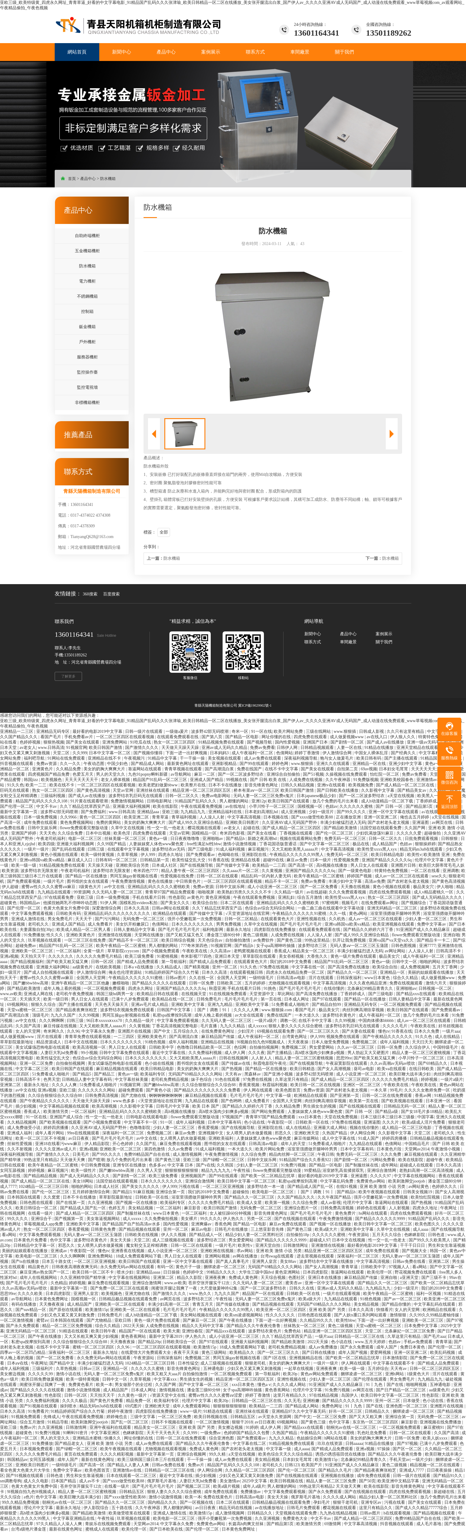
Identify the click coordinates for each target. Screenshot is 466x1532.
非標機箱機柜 (87, 402)
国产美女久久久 (175, 903)
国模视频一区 (310, 806)
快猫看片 (384, 1309)
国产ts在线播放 (25, 1261)
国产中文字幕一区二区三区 (325, 844)
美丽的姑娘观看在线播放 (431, 972)
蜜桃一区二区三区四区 (94, 1347)
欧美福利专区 (153, 1074)
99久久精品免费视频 (21, 1502)
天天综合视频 (274, 1277)
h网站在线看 (336, 1438)
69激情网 (333, 1524)
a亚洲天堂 (410, 1277)
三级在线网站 (319, 731)
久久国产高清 (28, 1026)
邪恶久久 (283, 1133)
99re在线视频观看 (83, 1133)
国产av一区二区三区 (403, 1299)
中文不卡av (47, 806)
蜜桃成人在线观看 (102, 1529)
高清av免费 (375, 881)
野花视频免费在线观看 (416, 1272)
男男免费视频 (229, 924)
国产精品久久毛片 (335, 1470)
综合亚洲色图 (222, 1438)
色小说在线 (255, 1122)
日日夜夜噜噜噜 (185, 838)
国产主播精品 (280, 1052)
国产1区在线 (275, 1358)
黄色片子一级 (189, 1267)
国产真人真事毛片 (233, 1261)
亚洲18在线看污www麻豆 (59, 1143)
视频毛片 (350, 903)
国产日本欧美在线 (166, 1529)
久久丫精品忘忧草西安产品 (85, 806)
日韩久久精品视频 (298, 785)
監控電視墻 (87, 387)
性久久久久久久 (281, 1315)
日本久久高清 (137, 908)
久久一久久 (71, 763)
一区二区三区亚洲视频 (223, 1186)
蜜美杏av (294, 1283)
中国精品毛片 (417, 1143)
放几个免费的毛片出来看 (335, 801)
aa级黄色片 (83, 967)
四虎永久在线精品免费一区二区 (295, 972)
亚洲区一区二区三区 (362, 1085)
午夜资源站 (359, 1235)
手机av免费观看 (419, 1342)
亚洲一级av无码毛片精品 (430, 742)
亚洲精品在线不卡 (105, 758)
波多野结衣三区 (313, 945)
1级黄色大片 (90, 887)
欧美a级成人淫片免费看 (424, 1122)
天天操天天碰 (101, 865)
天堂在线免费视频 (341, 1117)
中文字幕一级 (279, 1095)
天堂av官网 (123, 790)
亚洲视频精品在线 (306, 1358)
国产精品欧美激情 (341, 828)
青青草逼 (161, 817)
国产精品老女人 (70, 1443)
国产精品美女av (412, 790)
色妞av (331, 806)
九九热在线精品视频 (338, 1513)
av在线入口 (377, 737)
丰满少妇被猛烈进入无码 (343, 822)
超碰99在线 (274, 860)
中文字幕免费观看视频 (32, 913)
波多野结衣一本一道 (266, 1186)
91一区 (167, 1122)
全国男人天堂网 (91, 978)
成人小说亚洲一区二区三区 (272, 887)
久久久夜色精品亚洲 (368, 983)
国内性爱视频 (288, 742)
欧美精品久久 (242, 1352)
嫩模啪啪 (121, 983)
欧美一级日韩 (56, 999)
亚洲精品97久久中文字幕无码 (299, 1411)
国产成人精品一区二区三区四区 (292, 828)
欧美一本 (104, 1384)
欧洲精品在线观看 (170, 913)
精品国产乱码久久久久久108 (42, 801)
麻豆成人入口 (80, 860)
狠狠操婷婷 (425, 844)
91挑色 (270, 988)
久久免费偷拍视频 (161, 1218)
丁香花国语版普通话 (278, 844)
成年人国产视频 (353, 1352)
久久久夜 (256, 1052)
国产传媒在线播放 (233, 1304)
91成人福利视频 (231, 849)
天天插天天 (31, 999)
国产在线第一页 (71, 1202)
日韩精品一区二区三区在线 (359, 1336)
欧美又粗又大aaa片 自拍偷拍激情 (178, 1374)
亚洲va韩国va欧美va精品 (43, 860)
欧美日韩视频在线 (211, 1417)
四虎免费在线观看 (311, 737)
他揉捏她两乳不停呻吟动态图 (70, 903)
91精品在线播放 (379, 747)
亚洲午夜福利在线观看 (110, 1427)
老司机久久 (39, 924)
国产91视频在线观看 (39, 1406)
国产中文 (162, 1031)
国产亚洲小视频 (279, 1074)
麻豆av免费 (297, 860)
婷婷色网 (280, 763)
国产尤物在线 (134, 1095)
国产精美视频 (197, 967)
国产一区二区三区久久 (318, 1031)
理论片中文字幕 (39, 1508)
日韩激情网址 (296, 1245)
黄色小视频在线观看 (59, 854)
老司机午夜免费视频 (75, 994)
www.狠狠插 (345, 731)
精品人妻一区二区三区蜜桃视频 (421, 1052)
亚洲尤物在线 (138, 1293)
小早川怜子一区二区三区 (272, 806)
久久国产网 (415, 828)
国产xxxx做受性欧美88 (312, 817)
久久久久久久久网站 (97, 1090)
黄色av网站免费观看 (319, 1374)
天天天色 (47, 833)
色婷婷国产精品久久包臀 (247, 1433)
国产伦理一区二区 (17, 806)
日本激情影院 (395, 1358)
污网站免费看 (383, 1160)
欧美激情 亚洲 (437, 854)
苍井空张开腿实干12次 (209, 1283)
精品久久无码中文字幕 (203, 1326)
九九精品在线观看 (54, 892)
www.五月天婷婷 (370, 1342)
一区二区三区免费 (175, 1417)
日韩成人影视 (372, 731)
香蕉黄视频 (250, 1085)
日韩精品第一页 (155, 860)
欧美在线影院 (166, 806)
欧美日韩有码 (369, 758)
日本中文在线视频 (81, 1042)
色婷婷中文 (194, 1272)
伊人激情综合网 (337, 753)
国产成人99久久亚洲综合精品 (196, 822)
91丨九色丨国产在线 (385, 1384)
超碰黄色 (9, 903)
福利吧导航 (35, 758)
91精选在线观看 (74, 1331)
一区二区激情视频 (17, 1320)
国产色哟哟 (232, 1101)
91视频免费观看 (26, 1417)
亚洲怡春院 (193, 1331)
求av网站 (245, 1251)
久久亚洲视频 (101, 1202)
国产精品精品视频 (40, 1176)
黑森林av (253, 1074)
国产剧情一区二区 (347, 742)
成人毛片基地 (429, 1524)
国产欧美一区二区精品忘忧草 (268, 1176)
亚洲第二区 (11, 1085)
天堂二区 (62, 753)
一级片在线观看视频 (342, 1293)
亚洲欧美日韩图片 (243, 822)
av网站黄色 (419, 1186)
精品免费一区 (139, 1400)
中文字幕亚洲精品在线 (74, 1518)
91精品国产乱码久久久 (196, 801)
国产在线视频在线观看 (360, 1106)
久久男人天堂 (150, 1170)
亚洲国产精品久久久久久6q (387, 860)
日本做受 (412, 1400)
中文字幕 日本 (180, 1165)
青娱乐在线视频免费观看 (108, 1524)
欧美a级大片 (327, 1229)
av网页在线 (443, 822)
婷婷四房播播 (56, 1127)
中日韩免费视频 (96, 1165)
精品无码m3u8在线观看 (421, 849)
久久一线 (338, 913)
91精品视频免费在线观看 (221, 742)
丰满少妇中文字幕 (345, 881)
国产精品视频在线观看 (140, 1229)
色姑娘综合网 (310, 1438)
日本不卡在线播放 (225, 785)
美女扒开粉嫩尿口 (133, 924)
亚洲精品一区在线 (369, 763)
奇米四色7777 (146, 870)
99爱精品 (312, 1170)
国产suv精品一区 (31, 1309)
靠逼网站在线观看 (145, 769)
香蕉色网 (223, 1224)
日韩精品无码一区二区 (405, 1106)
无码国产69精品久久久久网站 (195, 1074)
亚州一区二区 (225, 967)
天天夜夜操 (299, 1042)
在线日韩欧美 (422, 1069)
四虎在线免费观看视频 (390, 892)
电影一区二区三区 (85, 838)
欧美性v (414, 854)
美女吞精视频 (292, 956)
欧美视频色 (52, 779)
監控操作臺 (87, 372)
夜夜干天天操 (187, 1352)
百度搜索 (111, 594)
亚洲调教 (451, 870)
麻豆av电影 (202, 1229)
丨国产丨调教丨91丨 (212, 1010)
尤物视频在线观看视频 (289, 983)
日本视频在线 (276, 817)
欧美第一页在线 (364, 1101)
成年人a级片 (254, 1486)
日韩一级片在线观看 (144, 731)
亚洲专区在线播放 (130, 1165)
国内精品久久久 (163, 1502)
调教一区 (288, 1020)
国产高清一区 (301, 865)
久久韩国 (225, 1165)
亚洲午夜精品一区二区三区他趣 (81, 983)
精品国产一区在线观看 (263, 1293)
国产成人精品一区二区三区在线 (405, 785)
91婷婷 (252, 1427)
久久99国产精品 (112, 844)
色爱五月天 (84, 774)
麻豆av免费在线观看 (288, 1224)
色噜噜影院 (141, 1127)
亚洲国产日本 (316, 742)
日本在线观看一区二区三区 (132, 1475)
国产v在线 (205, 1165)
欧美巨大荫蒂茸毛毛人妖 (442, 865)
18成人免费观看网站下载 (139, 1256)
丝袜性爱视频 (20, 1143)
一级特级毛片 (262, 978)
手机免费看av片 (79, 737)
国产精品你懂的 (397, 1304)
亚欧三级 (170, 812)
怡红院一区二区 (385, 774)
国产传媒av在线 (236, 1063)
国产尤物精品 (99, 1320)
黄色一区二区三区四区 (100, 817)
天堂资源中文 (262, 994)
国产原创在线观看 (66, 1309)
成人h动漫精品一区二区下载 (387, 801)
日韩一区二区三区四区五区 (435, 1368)
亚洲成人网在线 (39, 994)
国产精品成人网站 (148, 763)
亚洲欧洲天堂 (307, 1133)
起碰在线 (252, 828)
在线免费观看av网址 (380, 903)
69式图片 (134, 1406)
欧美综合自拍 (206, 903)
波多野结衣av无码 (169, 849)
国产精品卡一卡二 (434, 940)
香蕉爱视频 (209, 1127)
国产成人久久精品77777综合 (421, 1508)
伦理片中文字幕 (430, 860)
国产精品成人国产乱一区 (310, 1186)
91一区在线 (261, 731)
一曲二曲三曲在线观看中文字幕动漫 (331, 908)
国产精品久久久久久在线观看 (159, 983)
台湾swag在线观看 (277, 1256)
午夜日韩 (325, 1154)
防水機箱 (108, 178)
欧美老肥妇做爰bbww (158, 785)
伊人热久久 (234, 1218)
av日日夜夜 (79, 1138)
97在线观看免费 (60, 897)
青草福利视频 (184, 817)
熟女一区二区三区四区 (175, 742)
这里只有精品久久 (290, 1395)
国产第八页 (212, 737)
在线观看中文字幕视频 (128, 849)
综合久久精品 (406, 978)
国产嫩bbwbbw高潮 (31, 983)
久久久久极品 (75, 1400)
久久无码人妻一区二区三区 (117, 892)
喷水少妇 (126, 1272)
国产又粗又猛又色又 (185, 935)
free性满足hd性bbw (204, 844)
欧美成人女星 (250, 1202)
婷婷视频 (430, 1079)
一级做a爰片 (177, 731)
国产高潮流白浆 (220, 769)
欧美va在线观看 (392, 1069)
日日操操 (172, 1272)
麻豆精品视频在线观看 (117, 1069)
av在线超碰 (316, 892)
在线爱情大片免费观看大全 (146, 1352)
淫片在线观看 (321, 978)
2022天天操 (133, 1326)
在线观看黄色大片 (278, 919)
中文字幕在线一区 (309, 967)
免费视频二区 (365, 1042)
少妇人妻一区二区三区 (426, 919)
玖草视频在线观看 (45, 940)
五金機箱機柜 (87, 251)
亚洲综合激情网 (382, 1170)
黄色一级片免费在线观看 (353, 956)
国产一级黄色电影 (355, 870)
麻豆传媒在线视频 (60, 1026)
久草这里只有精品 (292, 1079)
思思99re (344, 1058)
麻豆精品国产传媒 (218, 1036)
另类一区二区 (260, 1218)
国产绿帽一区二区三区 (224, 1160)
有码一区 (165, 1267)
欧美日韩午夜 (104, 1331)
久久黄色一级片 (133, 1395)
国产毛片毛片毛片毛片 (301, 924)
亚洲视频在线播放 (338, 1475)
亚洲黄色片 (43, 769)
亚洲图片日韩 (404, 865)
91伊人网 (109, 903)
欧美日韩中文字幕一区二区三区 (247, 1181)
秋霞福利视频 (275, 1085)
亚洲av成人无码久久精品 (224, 747)
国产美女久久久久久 (141, 1186)
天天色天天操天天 (112, 1004)
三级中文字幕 (143, 1417)
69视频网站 (18, 1004)
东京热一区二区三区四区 (375, 1422)
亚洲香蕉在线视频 (128, 1251)
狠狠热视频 (53, 742)
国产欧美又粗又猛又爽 (67, 961)
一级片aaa (451, 1031)
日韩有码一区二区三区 (116, 860)
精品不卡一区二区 (282, 881)
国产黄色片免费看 (107, 1400)
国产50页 (367, 1481)
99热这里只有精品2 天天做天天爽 (55, 1160)
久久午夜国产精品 (334, 1197)
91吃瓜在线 (141, 742)
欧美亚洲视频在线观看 (394, 924)
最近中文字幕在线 (169, 1052)
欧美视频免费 (361, 785)
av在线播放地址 (270, 1508)
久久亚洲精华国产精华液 (83, 1277)
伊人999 (148, 854)
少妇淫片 (246, 1031)
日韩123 (292, 1465)
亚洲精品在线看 (246, 860)
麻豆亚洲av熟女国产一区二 (45, 1272)
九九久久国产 (64, 1015)
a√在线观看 (431, 812)
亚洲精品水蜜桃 (88, 1438)
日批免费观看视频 (422, 838)
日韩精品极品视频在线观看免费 (128, 1299)
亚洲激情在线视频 (115, 935)
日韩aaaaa (354, 1443)
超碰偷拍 (433, 833)
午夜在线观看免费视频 (202, 806)
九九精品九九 (193, 812)
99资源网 (82, 892)
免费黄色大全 (296, 1518)
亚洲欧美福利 (221, 1138)
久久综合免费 (71, 833)
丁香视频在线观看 (296, 833)
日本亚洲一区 (439, 1101)
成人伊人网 (235, 1052)
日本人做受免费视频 (330, 1042)
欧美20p (291, 1374)
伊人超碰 (11, 887)
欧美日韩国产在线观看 (289, 801)
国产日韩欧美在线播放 (338, 790)
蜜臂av (42, 1320)
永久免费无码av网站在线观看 (127, 1267)
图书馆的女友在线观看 (88, 881)
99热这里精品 (318, 940)
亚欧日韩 (123, 1320)
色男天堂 (51, 1079)
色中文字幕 (61, 1240)
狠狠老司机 (256, 1363)
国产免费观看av (201, 854)
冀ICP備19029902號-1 (255, 705)
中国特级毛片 (446, 1047)
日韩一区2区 (103, 961)
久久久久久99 (41, 1374)
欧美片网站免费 (289, 731)
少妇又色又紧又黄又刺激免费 (68, 1315)
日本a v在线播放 (139, 967)
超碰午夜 (435, 1160)
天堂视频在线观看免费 (296, 1513)
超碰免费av (26, 945)
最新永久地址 (239, 929)
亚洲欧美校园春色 (397, 779)
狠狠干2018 (242, 1422)
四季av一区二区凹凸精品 (23, 1352)
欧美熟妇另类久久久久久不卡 (245, 892)
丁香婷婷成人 (429, 801)
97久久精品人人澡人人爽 (59, 1524)
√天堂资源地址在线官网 (248, 913)
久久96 (73, 1031)
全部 (164, 532)
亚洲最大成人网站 (331, 1127)
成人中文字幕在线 (339, 1138)
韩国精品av (30, 903)
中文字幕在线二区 (250, 1443)
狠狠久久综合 (44, 1004)
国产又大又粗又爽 (366, 1417)
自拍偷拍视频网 (264, 1047)
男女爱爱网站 (322, 1047)
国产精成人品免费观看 (138, 961)
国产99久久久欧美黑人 (430, 1240)
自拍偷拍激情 (238, 940)
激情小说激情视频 (240, 844)
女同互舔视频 (13, 1170)
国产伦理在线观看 (370, 1379)
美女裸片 (190, 1218)
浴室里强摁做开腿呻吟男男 (395, 913)
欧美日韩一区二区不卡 (93, 1272)
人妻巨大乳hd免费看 (59, 1052)
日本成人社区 (165, 865)
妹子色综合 (202, 1079)
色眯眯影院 (415, 1235)
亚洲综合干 (42, 1218)
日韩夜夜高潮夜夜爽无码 (75, 1267)
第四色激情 (155, 1149)
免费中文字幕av (432, 924)
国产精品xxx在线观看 (416, 994)
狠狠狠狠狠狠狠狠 (182, 1170)
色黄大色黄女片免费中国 (66, 908)
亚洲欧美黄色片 (81, 935)
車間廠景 (348, 642)
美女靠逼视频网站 (103, 1218)
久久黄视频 (273, 870)
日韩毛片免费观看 (304, 1508)
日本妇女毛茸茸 (394, 769)
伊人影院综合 (97, 1508)
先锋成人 (51, 1417)
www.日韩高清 (51, 747)
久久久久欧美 (31, 1293)
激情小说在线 (69, 1374)
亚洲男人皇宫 (265, 1261)
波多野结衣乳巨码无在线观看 (136, 796)
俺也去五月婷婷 (415, 817)
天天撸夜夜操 (52, 1304)
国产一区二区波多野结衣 (241, 774)
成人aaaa (421, 1229)
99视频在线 (237, 779)
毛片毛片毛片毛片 (241, 999)
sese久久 (439, 876)
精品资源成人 (49, 1042)
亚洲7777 (427, 945)
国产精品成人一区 (206, 1235)
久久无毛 (292, 1400)
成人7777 (8, 1186)
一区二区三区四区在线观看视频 (125, 737)
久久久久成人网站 (290, 1384)
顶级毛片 (40, 1015)
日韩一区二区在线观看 (217, 876)
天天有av (234, 1074)
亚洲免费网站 (115, 742)
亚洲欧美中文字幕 (188, 1004)
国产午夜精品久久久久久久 (388, 1036)
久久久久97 (381, 1176)
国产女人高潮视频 (334, 1069)
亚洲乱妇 (287, 897)
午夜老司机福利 (51, 838)
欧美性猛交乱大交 (189, 860)
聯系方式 (312, 642)
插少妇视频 (26, 1106)
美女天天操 (121, 1240)
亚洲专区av (371, 1502)
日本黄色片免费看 (31, 1240)
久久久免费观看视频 (348, 892)
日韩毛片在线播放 (232, 1229)
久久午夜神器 (338, 779)
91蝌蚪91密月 (76, 1433)
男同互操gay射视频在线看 (134, 876)
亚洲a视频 (9, 956)
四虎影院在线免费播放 (275, 929)
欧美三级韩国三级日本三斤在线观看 (151, 1459)
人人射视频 (400, 1208)
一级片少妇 (423, 1459)
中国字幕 (425, 1117)
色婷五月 (117, 1208)
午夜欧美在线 (195, 951)
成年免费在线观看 (41, 822)
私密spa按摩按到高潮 (173, 1015)
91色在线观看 (228, 1079)
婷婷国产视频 (360, 876)
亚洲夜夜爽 (216, 1277)
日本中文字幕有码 (225, 1122)
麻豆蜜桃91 (434, 1427)
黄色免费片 (346, 1213)
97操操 (384, 1449)
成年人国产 (387, 1347)
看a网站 (9, 1235)
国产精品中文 (62, 1363)
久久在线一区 (202, 978)
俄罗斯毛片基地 (162, 1481)
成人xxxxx (257, 1026)
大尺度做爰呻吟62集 (219, 1288)
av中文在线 (115, 887)
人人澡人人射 (212, 817)
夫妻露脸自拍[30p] (37, 929)
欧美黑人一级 (430, 796)
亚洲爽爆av (202, 1224)
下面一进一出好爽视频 (187, 753)
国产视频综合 (414, 903)
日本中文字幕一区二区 (110, 753)
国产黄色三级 (290, 940)
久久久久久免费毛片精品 (99, 956)
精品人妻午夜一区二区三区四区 (191, 870)
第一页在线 (272, 999)
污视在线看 (190, 1186)
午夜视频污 (135, 758)
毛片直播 (209, 1026)
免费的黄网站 (109, 822)
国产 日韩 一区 (390, 806)
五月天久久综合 (387, 1235)
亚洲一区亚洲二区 (381, 817)
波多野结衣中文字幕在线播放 (327, 1261)
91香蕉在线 (218, 860)
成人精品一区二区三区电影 (407, 1127)
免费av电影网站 (216, 796)
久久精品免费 (69, 769)
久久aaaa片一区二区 (241, 870)
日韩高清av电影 (292, 978)
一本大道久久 (308, 1015)
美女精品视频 (141, 1208)
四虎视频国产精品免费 (49, 774)
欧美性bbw (345, 1320)
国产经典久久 (404, 753)
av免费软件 (264, 940)
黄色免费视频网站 (77, 822)
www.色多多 (124, 1101)
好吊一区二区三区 (346, 1411)
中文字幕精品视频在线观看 (64, 1106)
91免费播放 (34, 935)
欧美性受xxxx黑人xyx (377, 849)
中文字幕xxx (166, 1379)
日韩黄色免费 (104, 1229)
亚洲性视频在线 (312, 919)
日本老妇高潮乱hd (262, 812)
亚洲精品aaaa (148, 1272)
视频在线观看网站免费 (301, 838)
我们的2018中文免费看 (291, 961)
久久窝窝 (52, 1197)
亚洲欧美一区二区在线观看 (120, 1304)
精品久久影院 (190, 1277)
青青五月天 (203, 1304)
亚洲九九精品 (220, 1004)
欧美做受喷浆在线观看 (129, 1513)
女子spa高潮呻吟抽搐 (276, 945)
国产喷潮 (96, 1160)
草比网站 (285, 994)
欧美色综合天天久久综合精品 (286, 1454)
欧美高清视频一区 (90, 1047)
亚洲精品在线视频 (218, 1042)
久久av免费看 (181, 1149)
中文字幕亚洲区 (106, 1433)
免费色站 (293, 1331)
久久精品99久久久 (317, 1320)
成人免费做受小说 (24, 1127)
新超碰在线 (445, 1491)
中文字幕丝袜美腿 (132, 1079)
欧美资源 (10, 870)
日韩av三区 (90, 1368)
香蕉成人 (282, 951)
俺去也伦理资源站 (125, 972)
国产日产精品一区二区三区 (401, 1390)
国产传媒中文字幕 (233, 865)
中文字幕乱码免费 (337, 1181)
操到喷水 (69, 1406)
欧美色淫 (122, 833)
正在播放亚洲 (349, 817)
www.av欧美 (11, 994)
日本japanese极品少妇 (317, 796)
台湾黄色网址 (295, 1036)
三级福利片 (43, 1368)
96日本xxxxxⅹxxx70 (104, 1020)
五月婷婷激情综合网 (91, 1192)
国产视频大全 (415, 1251)
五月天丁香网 (445, 967)
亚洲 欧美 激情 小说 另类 (383, 1186)
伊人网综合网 (363, 1133)
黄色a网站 (359, 913)
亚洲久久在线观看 (333, 763)
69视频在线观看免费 (276, 1031)
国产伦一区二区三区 (335, 833)
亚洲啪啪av (213, 838)
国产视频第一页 (69, 1218)
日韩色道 (437, 1235)
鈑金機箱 (87, 326)
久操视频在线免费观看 (346, 774)
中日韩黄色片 (189, 881)
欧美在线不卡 (62, 785)
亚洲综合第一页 (171, 1192)
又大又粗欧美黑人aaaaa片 (295, 849)
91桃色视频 (156, 1042)
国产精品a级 (387, 1111)
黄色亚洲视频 (218, 897)
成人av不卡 (90, 1481)
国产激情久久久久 (142, 747)
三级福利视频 (53, 796)
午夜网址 (449, 1208)
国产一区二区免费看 (319, 887)
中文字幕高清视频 (244, 817)
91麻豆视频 (143, 1192)
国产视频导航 (260, 742)
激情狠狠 (398, 1315)
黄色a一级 (159, 838)
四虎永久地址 (171, 854)
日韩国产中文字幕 (174, 1010)
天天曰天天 (422, 1042)
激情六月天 (437, 983)
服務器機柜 (87, 357)
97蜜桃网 (331, 903)
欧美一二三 (37, 785)
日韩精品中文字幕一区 (34, 1245)
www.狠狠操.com (277, 1010)
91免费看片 (38, 1411)
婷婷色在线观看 (372, 1208)
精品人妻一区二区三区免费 (331, 1481)
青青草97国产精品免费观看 (170, 892)
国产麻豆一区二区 (200, 1320)
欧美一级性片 (84, 1170)
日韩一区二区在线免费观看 (387, 1095)
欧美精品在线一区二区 (173, 999)
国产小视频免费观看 (161, 951)
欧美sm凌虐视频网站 (244, 1315)
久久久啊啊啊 (52, 1020)
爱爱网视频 (381, 1352)
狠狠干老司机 (346, 1502)
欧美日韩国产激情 (106, 747)
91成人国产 (369, 1138)
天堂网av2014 (416, 1149)
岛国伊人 (350, 1395)
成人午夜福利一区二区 (253, 753)
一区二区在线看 (426, 870)
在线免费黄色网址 (218, 1031)
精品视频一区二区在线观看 (435, 1465)
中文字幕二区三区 (32, 1069)
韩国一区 (439, 1251)
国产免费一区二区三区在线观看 (120, 1288)
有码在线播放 (24, 1304)
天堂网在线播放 (149, 935)
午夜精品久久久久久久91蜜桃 (300, 913)
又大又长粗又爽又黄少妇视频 (91, 1336)
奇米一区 (240, 731)
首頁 (72, 178)
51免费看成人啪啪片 (291, 1004)
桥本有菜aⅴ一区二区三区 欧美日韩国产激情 (274, 790)
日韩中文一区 (405, 961)
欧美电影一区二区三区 (273, 1192)
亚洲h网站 (395, 1374)
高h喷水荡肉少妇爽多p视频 (320, 1052)
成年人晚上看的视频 (62, 988)
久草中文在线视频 (128, 828)
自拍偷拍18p (298, 1235)
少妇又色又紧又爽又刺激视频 (254, 1368)
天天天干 (84, 919)
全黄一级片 (95, 951)
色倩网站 (284, 753)
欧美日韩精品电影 (388, 854)
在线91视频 (347, 1186)
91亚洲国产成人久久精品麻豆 (423, 929)
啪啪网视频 (417, 1384)
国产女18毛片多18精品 (422, 1111)
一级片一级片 (37, 849)
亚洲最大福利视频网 (132, 806)
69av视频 (369, 769)
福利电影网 (213, 929)
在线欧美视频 (109, 967)
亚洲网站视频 (218, 1256)
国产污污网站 (108, 919)
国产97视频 (407, 1443)
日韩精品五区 (243, 1417)
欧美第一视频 (278, 1202)
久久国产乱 (147, 1143)
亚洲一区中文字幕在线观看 (394, 812)
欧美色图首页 (288, 1090)
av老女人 (28, 747)
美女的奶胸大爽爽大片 (105, 769)
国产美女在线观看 (83, 742)
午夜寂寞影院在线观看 (347, 1063)
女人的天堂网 (28, 1031)
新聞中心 (312, 634)
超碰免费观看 (131, 1090)
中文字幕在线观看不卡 (394, 1363)
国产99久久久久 (352, 812)
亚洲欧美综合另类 (133, 865)
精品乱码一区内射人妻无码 (266, 876)
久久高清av (221, 951)
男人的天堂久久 (111, 774)
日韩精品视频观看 (317, 747)
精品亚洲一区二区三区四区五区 (202, 790)
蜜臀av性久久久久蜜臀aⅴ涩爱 (215, 1395)
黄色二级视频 (256, 935)
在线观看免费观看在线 (178, 737)
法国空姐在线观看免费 (381, 828)
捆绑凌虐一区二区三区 (225, 1267)
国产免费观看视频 (24, 881)
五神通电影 (214, 1368)
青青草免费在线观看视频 (88, 1036)
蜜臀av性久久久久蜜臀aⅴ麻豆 (48, 887)
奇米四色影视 (233, 833)
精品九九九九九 (216, 1170)
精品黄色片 (39, 1267)
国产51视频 (313, 774)
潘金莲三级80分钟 (224, 935)
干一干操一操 (193, 758)
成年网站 (389, 1165)
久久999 (80, 753)
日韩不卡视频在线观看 (172, 1422)
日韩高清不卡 (449, 951)
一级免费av (211, 1433)
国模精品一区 (205, 833)
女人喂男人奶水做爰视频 (249, 1133)
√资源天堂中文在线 (168, 1395)
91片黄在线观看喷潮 (89, 801)
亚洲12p (258, 801)
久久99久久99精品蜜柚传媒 (434, 1315)
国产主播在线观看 (401, 758)
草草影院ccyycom (123, 951)
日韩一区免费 (202, 983)
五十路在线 (122, 1508)
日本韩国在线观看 (24, 1197)
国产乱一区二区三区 (130, 1422)
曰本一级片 (321, 860)
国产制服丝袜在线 (362, 1165)
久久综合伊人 (418, 1047)
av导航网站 (181, 774)
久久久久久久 (61, 956)
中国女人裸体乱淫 (372, 753)
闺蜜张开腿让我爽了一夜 (174, 1288)
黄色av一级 (128, 1074)
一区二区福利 (69, 951)
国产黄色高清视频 (94, 790)
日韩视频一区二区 (435, 988)
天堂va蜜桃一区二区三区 (30, 1010)
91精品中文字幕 (163, 758)
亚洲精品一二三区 (17, 731)
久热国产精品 (335, 1133)
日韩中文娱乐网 (43, 828)
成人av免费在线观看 (263, 758)
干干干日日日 (413, 1245)
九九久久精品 (233, 1026)
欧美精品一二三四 (269, 865)
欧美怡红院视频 (426, 1197)
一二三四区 (125, 1036)
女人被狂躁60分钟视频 (231, 1213)
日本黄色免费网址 (52, 1299)
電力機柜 (87, 281)
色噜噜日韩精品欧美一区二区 (204, 1047)
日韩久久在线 (302, 1288)
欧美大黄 (171, 1331)
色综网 (241, 1047)
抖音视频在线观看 (17, 763)
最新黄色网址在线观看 (188, 763)
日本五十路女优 (57, 1261)
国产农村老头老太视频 (389, 822)
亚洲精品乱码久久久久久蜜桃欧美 (159, 887)
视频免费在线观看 (343, 1036)
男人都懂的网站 (234, 801)
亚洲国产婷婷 (24, 833)
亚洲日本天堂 (228, 956)
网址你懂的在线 (277, 737)
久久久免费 (391, 1154)
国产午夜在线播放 (236, 1320)
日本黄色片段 (390, 1149)
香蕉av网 (423, 1095)
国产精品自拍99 (327, 1004)
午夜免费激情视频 (128, 881)
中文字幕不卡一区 (141, 1122)
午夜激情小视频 (446, 1149)
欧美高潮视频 (105, 1106)
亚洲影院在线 (255, 854)
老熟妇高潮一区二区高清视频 (426, 1170)
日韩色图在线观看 (37, 1202)
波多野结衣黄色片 (339, 1015)
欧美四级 (46, 844)
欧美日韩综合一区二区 (36, 1208)
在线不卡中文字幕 (282, 769)
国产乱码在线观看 (69, 849)
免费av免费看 (262, 747)
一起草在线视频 (299, 1368)
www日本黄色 (377, 978)
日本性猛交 (188, 1363)
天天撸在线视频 (356, 887)
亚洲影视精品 (225, 763)
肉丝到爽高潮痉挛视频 (363, 1010)
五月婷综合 (378, 1368)
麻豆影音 (193, 1208)
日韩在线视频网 (234, 1058)
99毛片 (396, 1090)
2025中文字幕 (255, 1481)
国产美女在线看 (262, 833)
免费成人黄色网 (244, 1277)
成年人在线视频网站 (39, 1277)
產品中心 (88, 178)
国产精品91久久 (448, 1475)
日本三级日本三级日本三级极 (388, 1117)
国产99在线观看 (255, 763)
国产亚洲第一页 (345, 1095)
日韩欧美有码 (69, 913)
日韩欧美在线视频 (142, 1235)
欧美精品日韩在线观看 (158, 994)
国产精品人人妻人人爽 (128, 1465)
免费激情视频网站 (128, 801)
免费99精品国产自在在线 (147, 1154)
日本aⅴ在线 (18, 1363)
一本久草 (379, 1090)
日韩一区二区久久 (182, 796)
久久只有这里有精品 (406, 731)
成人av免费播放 (323, 1347)
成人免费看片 (101, 924)
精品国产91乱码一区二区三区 (160, 779)
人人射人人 (262, 1058)
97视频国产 (233, 1117)
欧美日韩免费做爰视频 (42, 1379)
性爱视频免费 (347, 860)
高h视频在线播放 (332, 865)
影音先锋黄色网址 (262, 785)
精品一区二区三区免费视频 (67, 1326)
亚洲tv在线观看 (331, 785)
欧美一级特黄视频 (98, 854)
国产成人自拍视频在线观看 (49, 972)
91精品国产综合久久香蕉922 (306, 1160)
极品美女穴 (424, 887)
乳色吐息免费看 (372, 1433)
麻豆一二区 (205, 774)
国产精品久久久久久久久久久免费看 (208, 1090)
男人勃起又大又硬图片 (368, 1052)
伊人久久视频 (174, 1235)
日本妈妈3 (220, 753)
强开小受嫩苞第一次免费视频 (195, 919)
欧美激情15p (96, 1309)
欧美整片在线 (194, 785)
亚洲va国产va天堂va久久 (392, 940)
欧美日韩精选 (303, 1069)
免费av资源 (47, 763)
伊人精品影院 (97, 1143)
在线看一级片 (41, 1213)
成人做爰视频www (347, 737)
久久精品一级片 (289, 892)
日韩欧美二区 (230, 983)
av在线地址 (236, 806)
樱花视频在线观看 (205, 828)
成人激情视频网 (188, 1154)
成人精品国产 (385, 844)
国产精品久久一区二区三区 (352, 972)
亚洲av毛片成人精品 (150, 1004)
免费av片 (28, 1427)
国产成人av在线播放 (386, 742)
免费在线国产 (250, 769)
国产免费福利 (94, 812)
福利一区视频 (429, 1293)
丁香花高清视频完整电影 (175, 1026)
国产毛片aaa (435, 1336)
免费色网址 (333, 1406)
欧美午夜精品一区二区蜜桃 (319, 876)
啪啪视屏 (206, 892)
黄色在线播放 (161, 881)
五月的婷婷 (256, 983)
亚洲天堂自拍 (268, 1245)
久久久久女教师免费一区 (427, 1090)
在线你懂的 (335, 988)
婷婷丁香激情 (308, 753)
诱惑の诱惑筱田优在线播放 (340, 1454)
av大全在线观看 (250, 1015)
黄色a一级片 (437, 763)
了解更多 (68, 676)
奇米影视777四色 (197, 956)
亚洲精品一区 (393, 972)
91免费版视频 (365, 779)
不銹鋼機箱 (87, 296)
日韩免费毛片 (209, 999)
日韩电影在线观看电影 (147, 1117)
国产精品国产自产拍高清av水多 (131, 1224)
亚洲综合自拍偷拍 (284, 774)
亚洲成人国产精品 (207, 779)
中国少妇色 (118, 763)
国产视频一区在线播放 (137, 1202)
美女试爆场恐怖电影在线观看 (43, 1047)
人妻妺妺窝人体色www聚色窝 (157, 844)
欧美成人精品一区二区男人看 (84, 929)
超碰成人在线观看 (417, 1165)
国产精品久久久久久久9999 (380, 1218)
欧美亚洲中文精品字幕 (398, 1481)
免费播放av (251, 1491)
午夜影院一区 (280, 1122)
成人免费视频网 (415, 967)
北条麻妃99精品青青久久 (370, 988)
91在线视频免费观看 (228, 994)
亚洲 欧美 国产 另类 (327, 1309)
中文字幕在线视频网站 (415, 1176)
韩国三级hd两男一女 (115, 994)
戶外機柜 (87, 342)
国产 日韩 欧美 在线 (268, 779)
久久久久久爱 (409, 833)
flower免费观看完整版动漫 (84, 828)
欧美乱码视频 (443, 1352)
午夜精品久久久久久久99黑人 (297, 854)
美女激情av (230, 1481)
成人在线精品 (448, 1036)
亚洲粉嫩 (312, 1400)
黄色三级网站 (214, 1352)
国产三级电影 (201, 849)
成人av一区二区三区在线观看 (402, 876)
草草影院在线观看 (260, 956)
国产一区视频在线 (197, 1502)
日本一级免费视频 (41, 817)
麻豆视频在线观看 (421, 1154)
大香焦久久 (318, 956)
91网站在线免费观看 (67, 758)
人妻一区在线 (350, 747)
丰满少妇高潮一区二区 (169, 1304)
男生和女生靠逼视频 (446, 1245)
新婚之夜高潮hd (263, 838)
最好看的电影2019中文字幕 (98, 731)
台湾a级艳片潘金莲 (29, 1529)
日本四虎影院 (316, 1272)
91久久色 (15, 785)
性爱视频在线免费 (177, 876)
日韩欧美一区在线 (312, 1122)
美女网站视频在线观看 (201, 1315)
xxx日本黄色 (310, 1117)
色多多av (157, 1165)
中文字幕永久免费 (98, 1031)
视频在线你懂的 (365, 1127)
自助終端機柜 (87, 235)
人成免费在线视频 (306, 779)
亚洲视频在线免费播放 (441, 1422)
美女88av (288, 1261)
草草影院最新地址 (17, 1042)
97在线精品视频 (324, 1395)
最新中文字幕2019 (166, 1336)
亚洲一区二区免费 (37, 1063)
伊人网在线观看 (258, 1090)
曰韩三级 (97, 849)
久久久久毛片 (395, 1026)
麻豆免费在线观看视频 (181, 1143)
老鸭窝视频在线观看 (253, 951)
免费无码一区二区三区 (345, 838)
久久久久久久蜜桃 (356, 806)
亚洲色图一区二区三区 (407, 1406)
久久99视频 (89, 1015)
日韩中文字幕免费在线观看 (124, 1052)
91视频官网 (76, 747)
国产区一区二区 (408, 1449)
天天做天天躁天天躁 (180, 747)
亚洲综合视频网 (192, 1454)
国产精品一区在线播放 (86, 876)
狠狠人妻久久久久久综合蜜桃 (296, 1026)
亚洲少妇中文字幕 (406, 763)
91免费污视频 (294, 1165)
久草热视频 (67, 1368)
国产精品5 (82, 1074)
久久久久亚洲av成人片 (56, 1149)
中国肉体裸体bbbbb (376, 1020)
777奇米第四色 (195, 945)
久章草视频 (128, 854)
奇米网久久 (54, 1031)
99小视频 (89, 1052)
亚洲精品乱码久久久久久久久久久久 (117, 913)
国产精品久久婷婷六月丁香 (368, 929)
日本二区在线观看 (237, 903)
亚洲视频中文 (211, 1133)
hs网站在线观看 (373, 1213)
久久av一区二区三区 (356, 1047)
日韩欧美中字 (162, 1047)
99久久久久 (18, 1218)
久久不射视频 (20, 1149)
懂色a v (264, 1384)
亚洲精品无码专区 (53, 731)
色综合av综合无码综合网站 (270, 908)
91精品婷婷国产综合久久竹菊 (172, 972)
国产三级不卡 (434, 1277)
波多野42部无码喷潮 (210, 731)
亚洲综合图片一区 (301, 1208)
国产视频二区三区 (194, 1486)
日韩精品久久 (378, 1411)
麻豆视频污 (259, 849)
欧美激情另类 (56, 1111)
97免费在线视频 (274, 967)
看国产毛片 (51, 737)
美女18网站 (84, 1181)
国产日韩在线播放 (319, 1352)
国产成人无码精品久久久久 (437, 897)
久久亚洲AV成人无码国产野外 (290, 822)
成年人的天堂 (294, 1143)
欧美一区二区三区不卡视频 (41, 1138)
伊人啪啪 (445, 887)
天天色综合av (210, 940)
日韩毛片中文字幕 (173, 1106)
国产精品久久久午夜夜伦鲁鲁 (254, 1326)
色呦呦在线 (229, 854)
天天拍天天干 (34, 956)
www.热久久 (200, 1293)
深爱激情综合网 (107, 908)
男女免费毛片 (61, 919)
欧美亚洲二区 (137, 817)
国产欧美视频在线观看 (402, 1101)
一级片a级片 (266, 1020)
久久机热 (338, 919)
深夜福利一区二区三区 (123, 1133)
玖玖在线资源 (330, 1443)
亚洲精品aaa (148, 812)
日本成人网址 (297, 999)
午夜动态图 (95, 763)
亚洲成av (59, 1251)
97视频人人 (400, 1267)
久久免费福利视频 (205, 1052)
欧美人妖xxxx (436, 1438)
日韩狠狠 (450, 838)
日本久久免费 (427, 1031)
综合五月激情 (310, 897)
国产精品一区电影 (242, 737)
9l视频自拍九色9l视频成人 (261, 1042)
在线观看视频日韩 (247, 972)
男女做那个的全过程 (134, 1384)
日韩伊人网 (288, 747)
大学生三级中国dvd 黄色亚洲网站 (270, 1272)
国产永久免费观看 (23, 1326)
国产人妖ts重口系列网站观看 (361, 1315)
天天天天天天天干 (428, 769)
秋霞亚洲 (217, 988)
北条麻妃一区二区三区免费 (410, 1331)
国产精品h (236, 838)
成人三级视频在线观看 (173, 1240)
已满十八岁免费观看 (130, 999)
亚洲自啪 (451, 935)
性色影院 (177, 897)
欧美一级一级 (24, 865)
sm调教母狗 (10, 1481)
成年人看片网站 (50, 1133)
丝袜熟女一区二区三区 (305, 1326)
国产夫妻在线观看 (359, 1031)
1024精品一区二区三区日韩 (44, 1186)
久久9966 (69, 817)
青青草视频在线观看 (183, 769)
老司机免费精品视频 (170, 1079)
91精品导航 (59, 1422)
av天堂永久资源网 (275, 1417)
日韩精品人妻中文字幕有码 (87, 1079)
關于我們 (384, 642)
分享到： (152, 547)
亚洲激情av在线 (431, 779)
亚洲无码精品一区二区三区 (392, 908)
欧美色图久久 (428, 1224)
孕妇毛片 (322, 1502)
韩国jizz (31, 779)
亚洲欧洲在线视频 (217, 1251)
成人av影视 (330, 1202)
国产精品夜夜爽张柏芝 (77, 1010)
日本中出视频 (99, 833)
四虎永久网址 (141, 988)
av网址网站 (396, 951)
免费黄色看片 (81, 1384)
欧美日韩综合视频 (178, 940)
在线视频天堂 (194, 994)
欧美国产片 (312, 1465)
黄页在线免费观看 (81, 1454)
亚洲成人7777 (412, 1470)
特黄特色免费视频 (435, 737)
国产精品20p (149, 1342)
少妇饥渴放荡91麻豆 (375, 833)
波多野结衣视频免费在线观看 (127, 1010)
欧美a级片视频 (227, 1486)
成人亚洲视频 (294, 812)
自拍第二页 (348, 769)
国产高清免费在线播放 (349, 967)
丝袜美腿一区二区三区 (125, 838)
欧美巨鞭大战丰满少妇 (410, 1074)
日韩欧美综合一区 (180, 1342)
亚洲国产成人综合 (67, 1117)
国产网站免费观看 (268, 1111)
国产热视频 (232, 1069)
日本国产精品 (64, 1481)
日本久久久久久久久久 (192, 924)
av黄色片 (195, 897)
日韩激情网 (77, 1427)
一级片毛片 (54, 881)
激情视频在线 (172, 1390)
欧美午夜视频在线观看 (379, 1192)
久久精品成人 (169, 967)
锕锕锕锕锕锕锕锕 (166, 1095)
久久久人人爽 (247, 1010)
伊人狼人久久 (403, 737)
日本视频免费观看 (37, 1449)
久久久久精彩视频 (117, 1454)
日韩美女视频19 (418, 1192)
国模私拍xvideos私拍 (138, 903)
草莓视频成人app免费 (44, 1224)
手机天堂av (399, 1459)
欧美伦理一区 (380, 1272)
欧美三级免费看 (140, 956)
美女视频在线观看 (225, 758)
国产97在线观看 (327, 999)
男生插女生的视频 (320, 1106)
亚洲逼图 (421, 822)
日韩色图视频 (404, 945)
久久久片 (391, 1122)
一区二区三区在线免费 (85, 940)
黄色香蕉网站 (134, 1336)
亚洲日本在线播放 (325, 1277)
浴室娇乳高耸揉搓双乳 (343, 1170)
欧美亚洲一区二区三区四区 (281, 1309)
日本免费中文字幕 (421, 1326)
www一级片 (190, 1411)
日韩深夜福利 (349, 978)
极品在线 (361, 844)
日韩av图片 (176, 978)
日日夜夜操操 (440, 1470)
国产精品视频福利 (27, 961)
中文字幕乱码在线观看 (435, 1304)
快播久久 (113, 1438)
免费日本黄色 (413, 1347)
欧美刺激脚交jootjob (407, 1181)
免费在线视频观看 (406, 983)
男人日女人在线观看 (369, 865)
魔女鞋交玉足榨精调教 (147, 1245)
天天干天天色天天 (164, 1433)
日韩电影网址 (160, 801)
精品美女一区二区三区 (313, 951)
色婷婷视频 (31, 742)
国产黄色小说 (159, 1090)
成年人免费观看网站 (192, 1406)
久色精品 (59, 1283)
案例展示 (384, 634)
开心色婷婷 (123, 1143)
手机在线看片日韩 (149, 897)
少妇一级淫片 (322, 812)
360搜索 (90, 594)
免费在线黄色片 (218, 1497)
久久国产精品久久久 (19, 737)
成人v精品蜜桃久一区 (434, 892)
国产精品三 (105, 1074)
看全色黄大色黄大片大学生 (25, 1470)
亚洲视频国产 (194, 1176)
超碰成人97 (319, 1240)
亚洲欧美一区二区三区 (32, 951)
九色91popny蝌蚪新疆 (148, 774)
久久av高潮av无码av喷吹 (393, 1063)
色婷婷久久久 (445, 1186)
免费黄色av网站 (371, 1181)
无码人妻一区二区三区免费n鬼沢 (264, 796)
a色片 (29, 1497)
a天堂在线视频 (401, 796)
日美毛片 (81, 1154)
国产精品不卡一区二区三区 (134, 940)
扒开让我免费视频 (350, 940)
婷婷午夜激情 (121, 1411)
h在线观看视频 (397, 1513)
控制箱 (87, 311)
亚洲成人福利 (20, 1133)
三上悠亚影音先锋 (268, 1229)
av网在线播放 (246, 1256)
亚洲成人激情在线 (28, 919)
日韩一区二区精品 (241, 919)
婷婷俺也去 (117, 1417)
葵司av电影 (364, 1069)
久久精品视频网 (22, 1122)
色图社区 (297, 1277)
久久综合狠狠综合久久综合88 (209, 1085)
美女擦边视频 (13, 1374)
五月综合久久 (186, 1031)
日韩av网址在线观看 (171, 908)
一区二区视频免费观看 (105, 988)
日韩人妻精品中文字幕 (135, 929)
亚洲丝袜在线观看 (153, 790)
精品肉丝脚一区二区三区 (292, 1154)
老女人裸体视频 (116, 779)
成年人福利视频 (184, 1042)
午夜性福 (242, 1170)
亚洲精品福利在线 (225, 812)
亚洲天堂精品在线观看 (417, 747)
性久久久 (55, 935)
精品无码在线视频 (236, 1508)
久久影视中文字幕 (378, 790)
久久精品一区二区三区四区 (250, 1470)
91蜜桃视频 (168, 956)
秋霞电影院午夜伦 (270, 1063)
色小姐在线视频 (160, 1063)
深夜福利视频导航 (301, 758)
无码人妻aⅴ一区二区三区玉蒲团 (359, 945)
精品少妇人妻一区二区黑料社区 (255, 1235)
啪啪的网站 (431, 961)
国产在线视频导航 (197, 865)
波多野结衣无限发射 (40, 870)
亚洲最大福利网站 (53, 967)
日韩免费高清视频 (102, 1095)
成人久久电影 (36, 1481)
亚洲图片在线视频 (135, 1031)
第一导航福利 (174, 961)
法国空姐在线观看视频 (117, 1181)
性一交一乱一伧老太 (166, 828)
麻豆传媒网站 (307, 1138)
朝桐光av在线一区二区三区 (351, 1427)
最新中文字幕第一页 (19, 812)
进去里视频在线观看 (316, 1256)
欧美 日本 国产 (206, 1106)
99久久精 (218, 1454)
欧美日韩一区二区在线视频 (315, 1085)
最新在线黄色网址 (98, 1459)
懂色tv (384, 1031)
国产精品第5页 (420, 806)
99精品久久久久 (222, 1272)
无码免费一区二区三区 (144, 919)
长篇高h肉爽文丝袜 (246, 1524)
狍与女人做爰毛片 (337, 758)
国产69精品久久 (433, 1063)
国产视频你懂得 (148, 753)
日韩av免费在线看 (410, 1261)
